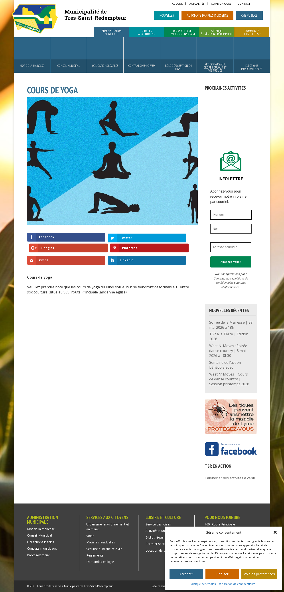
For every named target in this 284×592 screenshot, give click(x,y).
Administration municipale (112, 32)
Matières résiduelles (100, 542)
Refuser (222, 574)
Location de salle (158, 550)
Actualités (196, 4)
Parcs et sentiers (158, 544)
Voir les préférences (259, 574)
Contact (244, 4)
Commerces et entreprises (252, 32)
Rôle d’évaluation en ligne (178, 67)
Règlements (94, 555)
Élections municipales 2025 (251, 67)
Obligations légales (105, 66)
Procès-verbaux (38, 555)
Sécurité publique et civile (104, 549)
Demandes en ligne (100, 562)
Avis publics (249, 15)
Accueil (177, 4)
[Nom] (231, 229)
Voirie (90, 536)
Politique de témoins (203, 584)
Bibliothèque (155, 537)
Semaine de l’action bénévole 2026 (225, 365)
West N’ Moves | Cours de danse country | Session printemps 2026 (229, 379)
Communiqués (221, 4)
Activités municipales (160, 531)
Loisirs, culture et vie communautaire (181, 32)
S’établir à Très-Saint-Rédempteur (217, 32)
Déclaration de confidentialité (236, 584)
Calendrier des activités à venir (230, 478)
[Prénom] (231, 215)
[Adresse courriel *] (231, 247)
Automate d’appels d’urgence (207, 15)
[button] (275, 532)
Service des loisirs (158, 524)
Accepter (186, 574)
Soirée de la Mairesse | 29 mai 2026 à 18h (230, 325)
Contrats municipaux (141, 66)
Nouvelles (167, 15)
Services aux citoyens (146, 32)
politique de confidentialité (232, 280)
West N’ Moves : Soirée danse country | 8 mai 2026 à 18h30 (228, 350)
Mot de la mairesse (32, 66)
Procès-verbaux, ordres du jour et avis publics (215, 67)
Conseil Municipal (68, 66)
